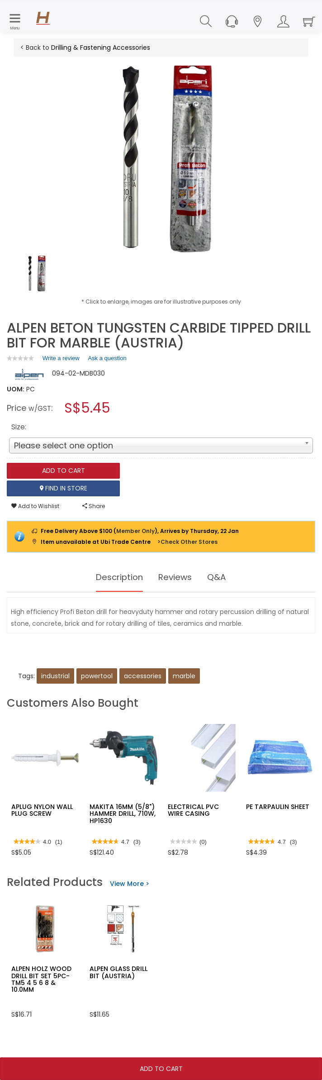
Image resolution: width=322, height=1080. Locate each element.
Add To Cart (161, 1068)
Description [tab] (118, 577)
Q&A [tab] (221, 577)
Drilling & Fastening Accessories (100, 47)
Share (93, 506)
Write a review (61, 360)
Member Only (135, 531)
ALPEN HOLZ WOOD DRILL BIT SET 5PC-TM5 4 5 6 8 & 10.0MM (41, 979)
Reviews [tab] (177, 577)
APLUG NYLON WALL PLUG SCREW (42, 810)
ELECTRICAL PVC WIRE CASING (193, 810)
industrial (55, 675)
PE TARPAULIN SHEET (277, 806)
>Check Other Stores (187, 542)
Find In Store (63, 488)
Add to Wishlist (35, 506)
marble (184, 675)
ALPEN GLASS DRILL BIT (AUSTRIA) (118, 972)
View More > (129, 883)
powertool (97, 675)
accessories (142, 675)
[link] (20, 358)
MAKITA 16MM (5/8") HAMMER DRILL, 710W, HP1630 (123, 813)
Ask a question (107, 358)
